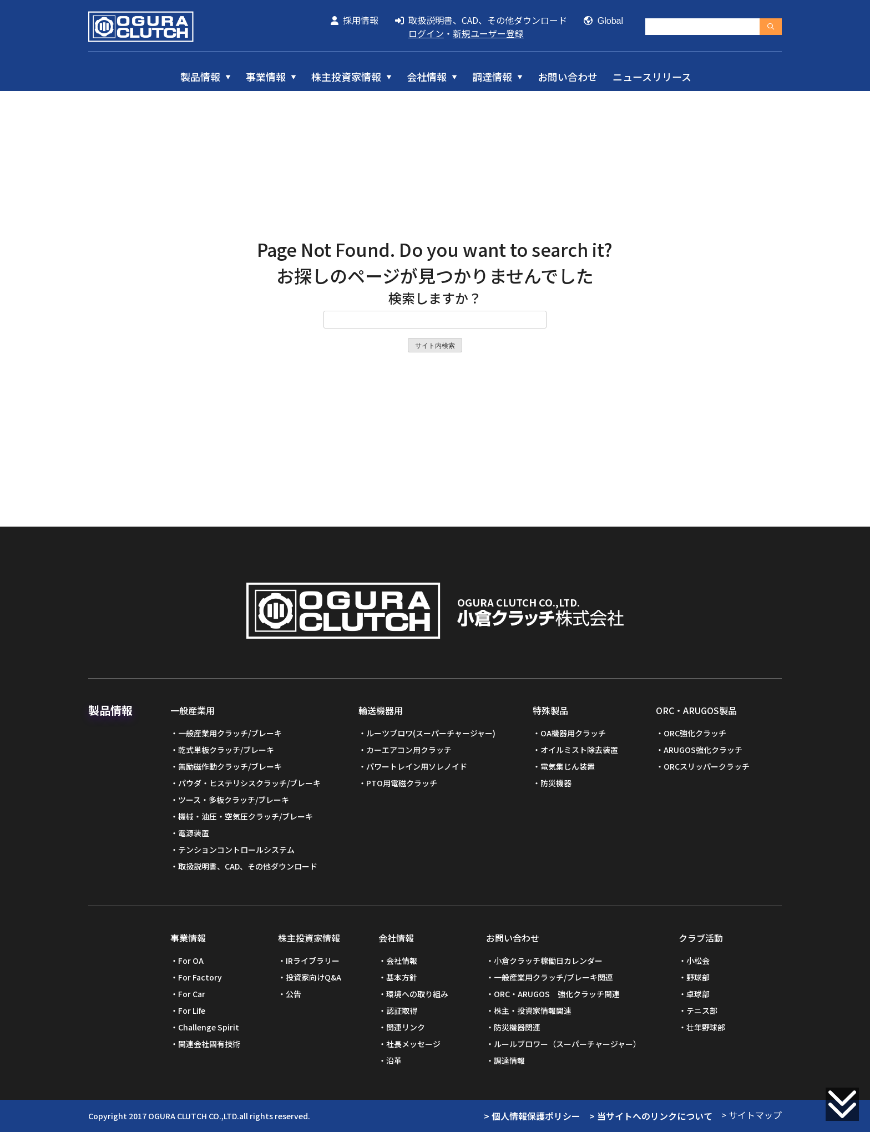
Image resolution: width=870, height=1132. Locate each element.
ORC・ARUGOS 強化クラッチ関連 (557, 993)
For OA (191, 960)
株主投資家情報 (346, 76)
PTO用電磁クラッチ (401, 783)
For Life (191, 1010)
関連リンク (405, 1027)
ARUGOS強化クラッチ (703, 749)
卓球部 (698, 993)
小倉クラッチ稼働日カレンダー (548, 960)
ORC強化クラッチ (695, 733)
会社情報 (427, 76)
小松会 (698, 960)
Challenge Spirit (208, 1027)
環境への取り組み (417, 993)
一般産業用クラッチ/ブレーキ (230, 733)
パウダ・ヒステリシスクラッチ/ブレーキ (249, 783)
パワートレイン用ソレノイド (416, 766)
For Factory (200, 977)
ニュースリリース (652, 76)
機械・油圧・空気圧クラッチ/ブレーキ (245, 816)
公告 (293, 993)
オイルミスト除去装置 (579, 749)
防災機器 (555, 783)
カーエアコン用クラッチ (409, 749)
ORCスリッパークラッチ (707, 766)
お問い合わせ (568, 76)
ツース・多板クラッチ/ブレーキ (233, 799)
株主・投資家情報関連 (532, 1010)
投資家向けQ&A (313, 977)
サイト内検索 (435, 346)
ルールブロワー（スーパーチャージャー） (567, 1043)
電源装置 (193, 832)
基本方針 (401, 977)
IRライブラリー (313, 960)
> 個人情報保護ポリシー (532, 1116)
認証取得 (401, 1010)
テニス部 (701, 1010)
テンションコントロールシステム (236, 849)
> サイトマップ (751, 1114)
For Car (191, 993)
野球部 (698, 977)
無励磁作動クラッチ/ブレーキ (230, 766)
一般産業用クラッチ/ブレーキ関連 (553, 977)
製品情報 (200, 76)
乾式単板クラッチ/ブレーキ (226, 749)
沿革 (394, 1060)
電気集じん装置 (567, 766)
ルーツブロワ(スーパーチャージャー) (430, 733)
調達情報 (492, 76)
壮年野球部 (705, 1027)
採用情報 (354, 20)
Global (603, 21)
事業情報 (266, 76)
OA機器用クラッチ (573, 733)
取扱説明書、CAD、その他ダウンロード (481, 20)
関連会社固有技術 (209, 1043)
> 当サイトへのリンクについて (650, 1116)
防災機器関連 (517, 1027)
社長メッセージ (413, 1043)
